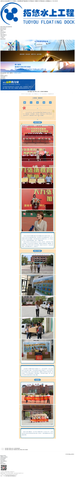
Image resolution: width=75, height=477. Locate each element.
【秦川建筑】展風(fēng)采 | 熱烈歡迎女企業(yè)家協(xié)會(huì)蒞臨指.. (16, 449)
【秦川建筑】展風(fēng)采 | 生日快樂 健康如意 (12, 448)
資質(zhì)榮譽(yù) (3, 34)
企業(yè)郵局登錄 (9, 26)
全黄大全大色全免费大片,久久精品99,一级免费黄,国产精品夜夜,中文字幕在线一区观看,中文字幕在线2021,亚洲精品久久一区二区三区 (29, 1)
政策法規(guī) (2, 78)
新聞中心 (2, 30)
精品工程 (2, 33)
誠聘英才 (2, 462)
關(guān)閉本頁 (71, 454)
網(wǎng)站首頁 (3, 28)
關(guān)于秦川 (3, 29)
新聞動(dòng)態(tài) (3, 75)
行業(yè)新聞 (2, 77)
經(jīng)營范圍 (2, 32)
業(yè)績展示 (2, 459)
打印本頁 (67, 454)
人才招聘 (2, 37)
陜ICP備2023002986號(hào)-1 (11, 475)
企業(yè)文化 (2, 36)
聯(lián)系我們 (2, 26)
